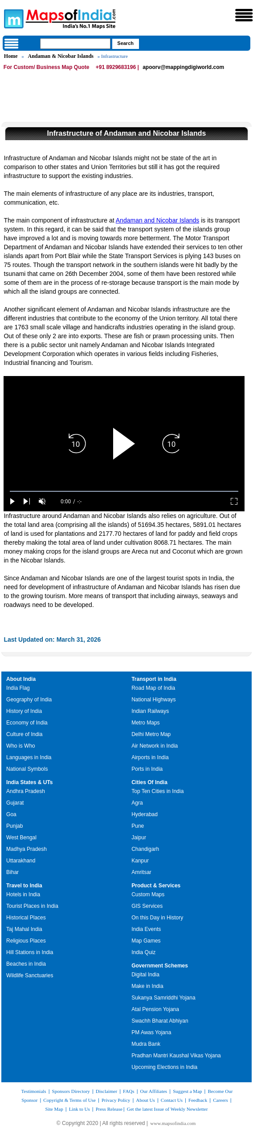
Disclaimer (106, 1091)
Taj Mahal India (24, 929)
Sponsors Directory (71, 1091)
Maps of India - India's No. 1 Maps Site (12, 18)
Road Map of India (153, 688)
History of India (24, 711)
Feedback (197, 1100)
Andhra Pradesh (25, 791)
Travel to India (24, 885)
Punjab (14, 826)
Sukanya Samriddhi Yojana (163, 998)
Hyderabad (144, 814)
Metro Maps (145, 723)
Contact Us (172, 1100)
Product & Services (155, 885)
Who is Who (20, 746)
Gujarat (15, 803)
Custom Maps (147, 894)
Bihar (12, 872)
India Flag (18, 688)
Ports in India (147, 769)
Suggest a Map (187, 1091)
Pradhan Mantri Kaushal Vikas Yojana (176, 1055)
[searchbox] (75, 43)
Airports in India (149, 757)
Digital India (145, 974)
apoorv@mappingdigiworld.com (183, 67)
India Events (146, 929)
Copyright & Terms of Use (69, 1100)
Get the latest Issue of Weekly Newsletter (167, 1109)
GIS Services (147, 906)
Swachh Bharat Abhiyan (159, 1021)
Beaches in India (26, 964)
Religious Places (26, 941)
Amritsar (141, 872)
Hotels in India (23, 894)
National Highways (153, 699)
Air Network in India (154, 746)
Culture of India (24, 734)
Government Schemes (159, 966)
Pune (137, 826)
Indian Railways (150, 711)
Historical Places (26, 917)
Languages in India (28, 757)
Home (11, 56)
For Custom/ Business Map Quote (47, 67)
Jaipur (138, 837)
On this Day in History (157, 917)
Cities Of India (149, 782)
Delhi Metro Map (151, 734)
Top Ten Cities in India (157, 791)
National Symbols (27, 769)
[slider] (124, 491)
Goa (11, 814)
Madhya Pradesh (26, 849)
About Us (145, 1100)
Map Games (145, 941)
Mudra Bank (145, 1044)
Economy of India (27, 723)
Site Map (54, 1109)
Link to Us (79, 1109)
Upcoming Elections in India (164, 1067)
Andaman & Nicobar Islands (61, 56)
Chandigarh (145, 849)
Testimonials (33, 1091)
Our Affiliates (153, 1091)
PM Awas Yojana (151, 1032)
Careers (220, 1100)
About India (21, 679)
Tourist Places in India (32, 906)
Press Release (109, 1109)
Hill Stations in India (29, 952)
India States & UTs (29, 782)
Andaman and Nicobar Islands (158, 220)
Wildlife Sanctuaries (29, 975)
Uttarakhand (20, 861)
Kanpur (140, 861)
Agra (137, 803)
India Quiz (143, 952)
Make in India (147, 986)
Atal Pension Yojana (155, 1009)
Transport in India (153, 679)
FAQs (128, 1091)
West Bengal (21, 837)
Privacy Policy (116, 1100)
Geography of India (29, 699)
